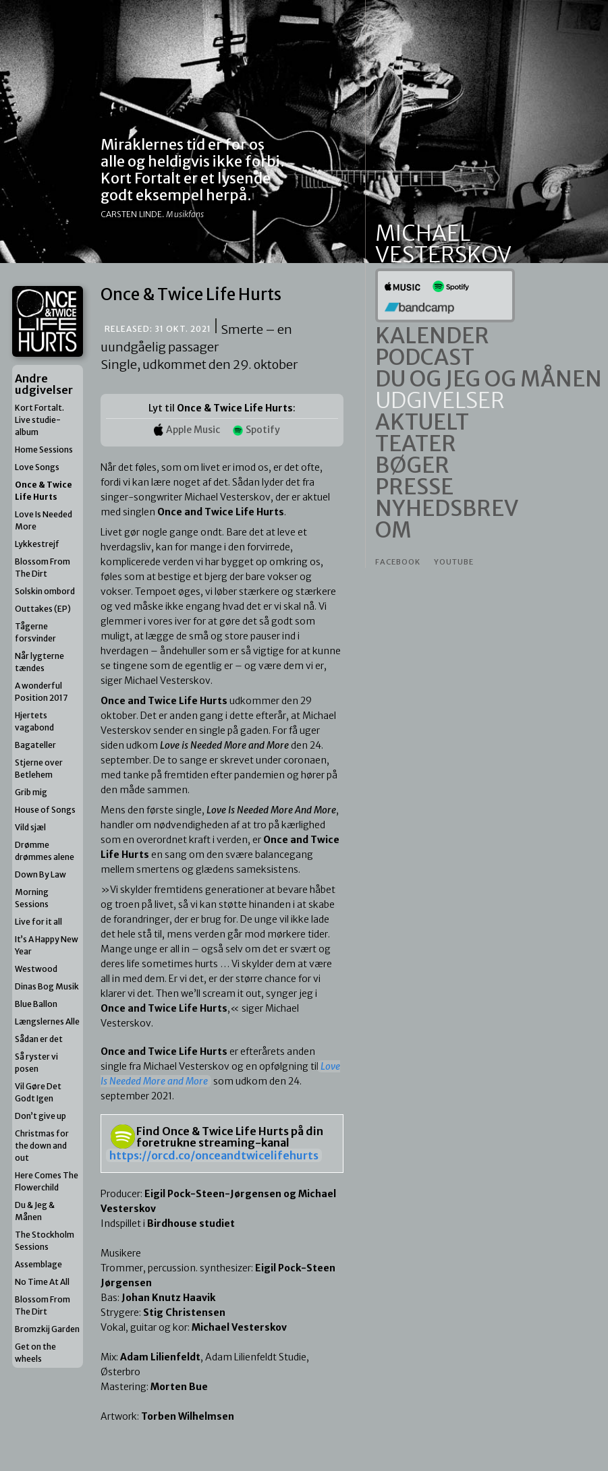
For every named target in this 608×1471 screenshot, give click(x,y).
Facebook (397, 562)
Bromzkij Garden (47, 1329)
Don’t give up (40, 1116)
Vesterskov (443, 254)
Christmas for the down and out (42, 1145)
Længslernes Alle (47, 1021)
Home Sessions (44, 449)
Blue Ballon (36, 1004)
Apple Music (187, 430)
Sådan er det (39, 1039)
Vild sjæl (30, 827)
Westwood (36, 969)
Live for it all (38, 922)
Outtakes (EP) (43, 609)
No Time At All (42, 1282)
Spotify (256, 430)
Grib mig (31, 792)
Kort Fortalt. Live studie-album (39, 420)
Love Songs (37, 467)
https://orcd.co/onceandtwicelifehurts (214, 1155)
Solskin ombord (45, 591)
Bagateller (35, 745)
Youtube (454, 562)
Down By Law (40, 874)
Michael (422, 233)
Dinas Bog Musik (47, 986)
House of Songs (45, 810)
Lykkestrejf (37, 544)
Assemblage (38, 1264)
